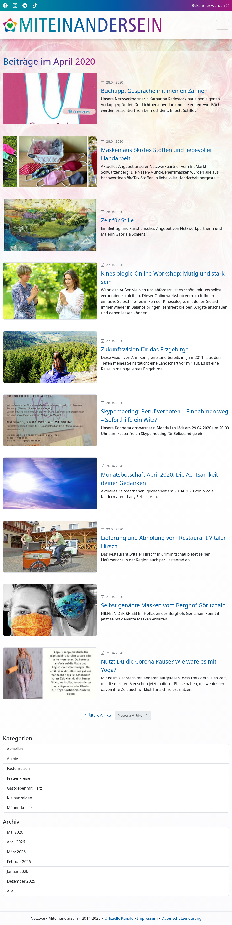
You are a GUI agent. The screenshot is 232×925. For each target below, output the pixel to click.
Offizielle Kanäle (119, 918)
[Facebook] (5, 5)
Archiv (12, 758)
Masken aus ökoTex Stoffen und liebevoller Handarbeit (156, 154)
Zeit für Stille (117, 220)
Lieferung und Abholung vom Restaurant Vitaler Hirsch (163, 542)
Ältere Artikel (98, 715)
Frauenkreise (18, 778)
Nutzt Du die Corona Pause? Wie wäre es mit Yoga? (158, 666)
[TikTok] (34, 5)
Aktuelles (15, 748)
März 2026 (16, 851)
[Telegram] (24, 5)
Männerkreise (19, 807)
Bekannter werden (210, 5)
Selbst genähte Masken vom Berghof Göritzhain (163, 605)
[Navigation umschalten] (222, 25)
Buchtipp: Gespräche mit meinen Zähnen (154, 91)
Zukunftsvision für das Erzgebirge (145, 349)
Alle (10, 891)
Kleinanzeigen (19, 798)
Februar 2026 (19, 861)
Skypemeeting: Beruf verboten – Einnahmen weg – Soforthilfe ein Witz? (164, 415)
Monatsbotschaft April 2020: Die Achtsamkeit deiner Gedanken (159, 479)
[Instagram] (15, 5)
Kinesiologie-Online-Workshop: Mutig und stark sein (163, 278)
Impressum (147, 918)
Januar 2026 (17, 871)
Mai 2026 (15, 832)
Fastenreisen (18, 768)
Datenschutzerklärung (181, 918)
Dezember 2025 (21, 881)
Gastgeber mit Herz (24, 788)
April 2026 (16, 842)
